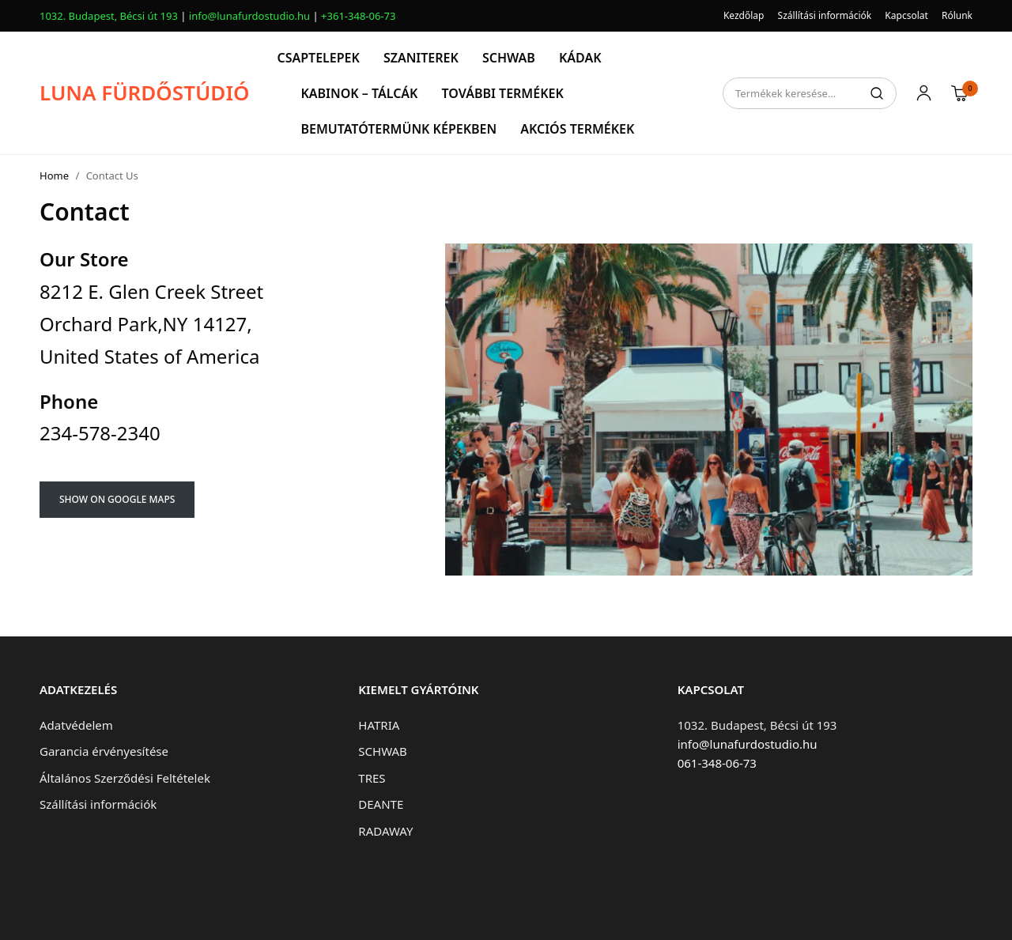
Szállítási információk (825, 15)
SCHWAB (508, 57)
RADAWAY (385, 831)
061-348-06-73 (717, 763)
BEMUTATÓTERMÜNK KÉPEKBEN (398, 129)
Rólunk (957, 15)
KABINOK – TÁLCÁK (358, 93)
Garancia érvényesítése (104, 751)
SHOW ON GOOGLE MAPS (117, 499)
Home (54, 175)
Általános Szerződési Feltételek (125, 778)
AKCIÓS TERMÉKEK (577, 129)
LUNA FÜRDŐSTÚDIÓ (144, 92)
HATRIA (378, 725)
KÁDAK (580, 57)
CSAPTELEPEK (318, 57)
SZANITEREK (421, 57)
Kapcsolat (906, 15)
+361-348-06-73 (358, 16)
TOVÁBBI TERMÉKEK (502, 93)
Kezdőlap (744, 15)
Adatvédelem (76, 725)
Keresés (877, 93)
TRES (371, 778)
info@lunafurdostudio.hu (249, 16)
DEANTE (380, 804)
